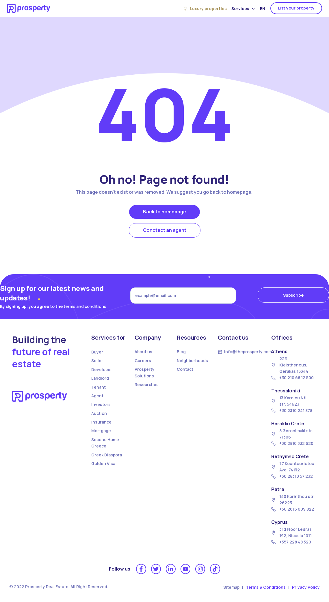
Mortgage (101, 430)
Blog (181, 351)
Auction (99, 413)
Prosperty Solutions (145, 372)
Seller (97, 360)
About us (143, 351)
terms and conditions (85, 306)
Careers (143, 360)
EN (262, 8)
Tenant (98, 387)
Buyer (97, 352)
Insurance (101, 422)
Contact (185, 369)
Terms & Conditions (266, 587)
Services (243, 8)
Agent (97, 395)
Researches (147, 384)
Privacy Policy (306, 587)
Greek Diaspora (106, 455)
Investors (101, 404)
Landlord (100, 378)
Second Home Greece (105, 443)
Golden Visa (103, 463)
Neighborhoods (192, 360)
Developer (101, 369)
